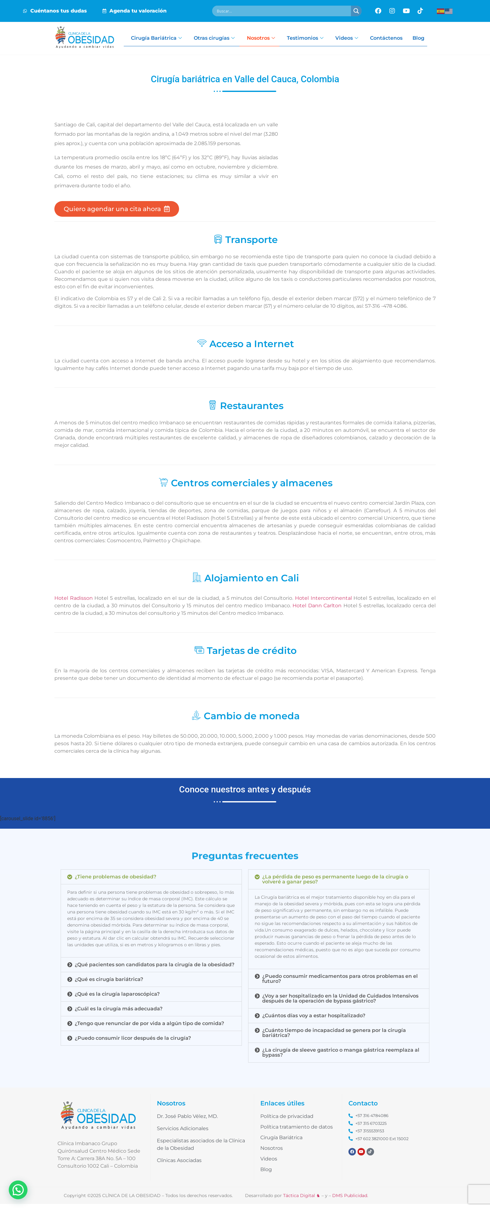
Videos (353, 38)
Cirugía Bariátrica (160, 38)
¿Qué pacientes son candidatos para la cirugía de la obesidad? (154, 968)
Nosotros (266, 38)
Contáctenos (394, 38)
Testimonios (311, 38)
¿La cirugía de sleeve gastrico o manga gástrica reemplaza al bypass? (340, 1056)
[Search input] (283, 11)
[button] (151, 880)
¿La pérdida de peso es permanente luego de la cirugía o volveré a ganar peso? (335, 882)
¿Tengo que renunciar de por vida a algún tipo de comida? (149, 1027)
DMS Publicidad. (350, 1199)
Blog (427, 38)
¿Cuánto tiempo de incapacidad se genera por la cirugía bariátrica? (334, 1036)
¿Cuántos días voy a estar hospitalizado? (313, 1019)
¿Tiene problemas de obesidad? (115, 880)
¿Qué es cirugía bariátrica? (109, 983)
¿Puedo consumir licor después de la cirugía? (133, 1042)
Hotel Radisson (74, 602)
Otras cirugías (218, 38)
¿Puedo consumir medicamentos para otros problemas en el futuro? (340, 982)
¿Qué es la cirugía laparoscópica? (117, 998)
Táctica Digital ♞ (301, 1199)
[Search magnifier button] (356, 11)
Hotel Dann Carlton (317, 609)
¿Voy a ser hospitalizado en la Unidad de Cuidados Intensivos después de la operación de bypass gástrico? (340, 1002)
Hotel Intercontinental (323, 602)
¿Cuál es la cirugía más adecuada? (118, 1012)
